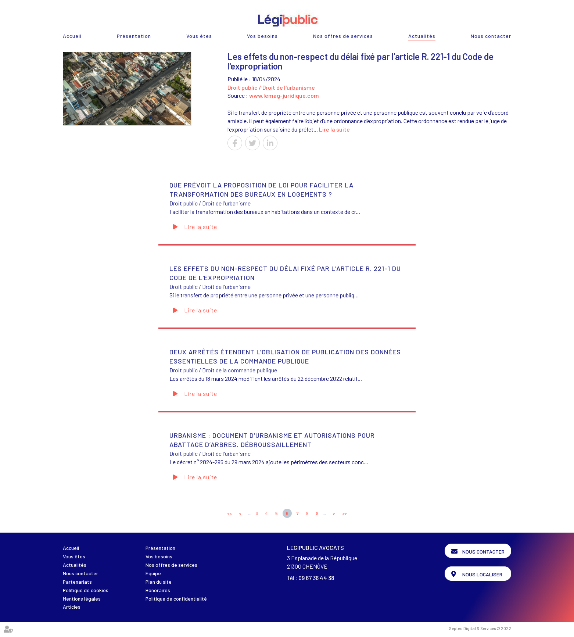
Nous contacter (491, 36)
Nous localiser (482, 574)
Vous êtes (199, 36)
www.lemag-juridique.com (284, 95)
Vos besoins (262, 36)
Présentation (134, 36)
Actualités (421, 36)
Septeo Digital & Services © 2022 (480, 628)
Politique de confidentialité (176, 598)
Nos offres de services (343, 36)
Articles (71, 607)
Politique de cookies (85, 590)
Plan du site (159, 582)
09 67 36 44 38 (316, 577)
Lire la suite (334, 129)
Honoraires (158, 590)
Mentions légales (82, 598)
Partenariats (77, 582)
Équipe (153, 573)
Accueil (72, 36)
